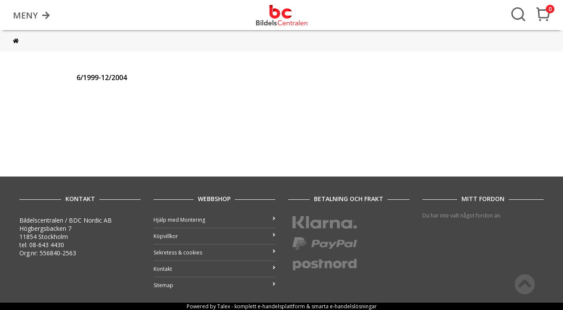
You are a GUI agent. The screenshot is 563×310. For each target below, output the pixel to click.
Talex (223, 306)
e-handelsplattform (281, 306)
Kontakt (214, 269)
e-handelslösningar (353, 306)
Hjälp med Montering (214, 219)
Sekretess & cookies (214, 252)
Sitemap (214, 285)
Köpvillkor (214, 236)
